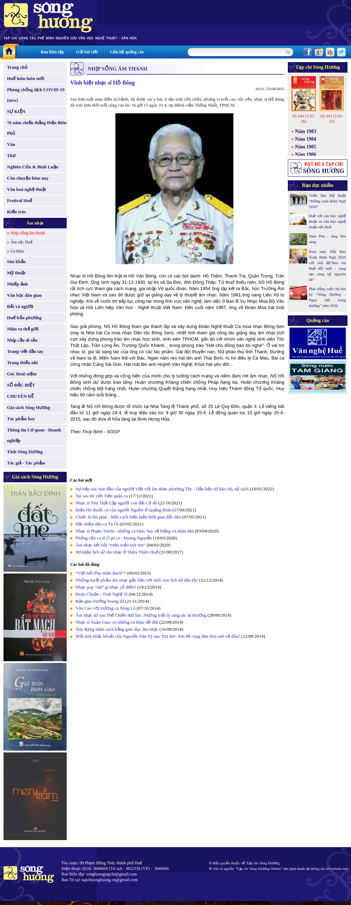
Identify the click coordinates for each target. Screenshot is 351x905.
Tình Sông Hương (25, 451)
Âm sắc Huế (22, 242)
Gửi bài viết (87, 51)
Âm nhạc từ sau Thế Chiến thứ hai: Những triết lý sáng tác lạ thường (140, 615)
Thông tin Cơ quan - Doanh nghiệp (34, 435)
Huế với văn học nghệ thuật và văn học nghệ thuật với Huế (327, 221)
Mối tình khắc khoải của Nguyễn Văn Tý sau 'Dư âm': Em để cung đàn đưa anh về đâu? (157, 636)
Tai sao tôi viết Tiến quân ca (101, 495)
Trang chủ (17, 67)
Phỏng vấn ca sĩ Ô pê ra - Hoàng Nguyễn (113, 538)
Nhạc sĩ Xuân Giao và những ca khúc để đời (116, 622)
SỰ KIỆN (16, 111)
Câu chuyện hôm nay (28, 178)
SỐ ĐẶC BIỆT (21, 385)
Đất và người (20, 306)
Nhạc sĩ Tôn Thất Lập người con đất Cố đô (116, 502)
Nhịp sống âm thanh (28, 232)
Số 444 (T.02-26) (303, 119)
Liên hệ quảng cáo (127, 51)
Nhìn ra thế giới (23, 328)
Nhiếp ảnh (17, 284)
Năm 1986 (305, 154)
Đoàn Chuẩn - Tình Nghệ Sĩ (101, 594)
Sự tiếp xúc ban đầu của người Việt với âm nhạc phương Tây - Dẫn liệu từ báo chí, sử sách (162, 488)
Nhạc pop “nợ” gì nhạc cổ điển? (105, 587)
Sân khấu (16, 261)
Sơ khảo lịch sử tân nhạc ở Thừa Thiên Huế (116, 552)
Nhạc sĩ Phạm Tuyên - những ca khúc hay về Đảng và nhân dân (134, 531)
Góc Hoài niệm (22, 373)
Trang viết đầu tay (25, 351)
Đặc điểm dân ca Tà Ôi (96, 524)
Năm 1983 (305, 131)
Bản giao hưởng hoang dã (99, 601)
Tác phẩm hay (21, 418)
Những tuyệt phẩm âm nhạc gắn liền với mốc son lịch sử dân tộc (136, 580)
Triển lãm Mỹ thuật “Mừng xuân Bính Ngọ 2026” (327, 201)
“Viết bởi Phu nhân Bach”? (100, 573)
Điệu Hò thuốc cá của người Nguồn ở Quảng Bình (123, 509)
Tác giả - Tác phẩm (26, 462)
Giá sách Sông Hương (28, 407)
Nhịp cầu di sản (22, 340)
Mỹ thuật (16, 272)
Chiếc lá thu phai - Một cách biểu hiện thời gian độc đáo (128, 516)
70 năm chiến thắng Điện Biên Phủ (36, 128)
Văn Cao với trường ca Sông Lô (105, 608)
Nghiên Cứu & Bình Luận (32, 166)
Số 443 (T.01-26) (331, 119)
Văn (11, 144)
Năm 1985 (305, 146)
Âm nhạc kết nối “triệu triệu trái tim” (110, 545)
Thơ (11, 155)
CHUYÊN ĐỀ (20, 396)
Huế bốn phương (24, 317)
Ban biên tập (52, 51)
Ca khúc (18, 251)
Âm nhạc (35, 223)
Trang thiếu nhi (22, 362)
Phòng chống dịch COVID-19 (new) (36, 95)
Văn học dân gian (24, 295)
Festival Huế (19, 200)
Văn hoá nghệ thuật (26, 189)
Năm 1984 (305, 139)
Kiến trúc (16, 211)
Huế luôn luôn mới (25, 78)
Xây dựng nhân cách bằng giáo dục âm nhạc (116, 629)
